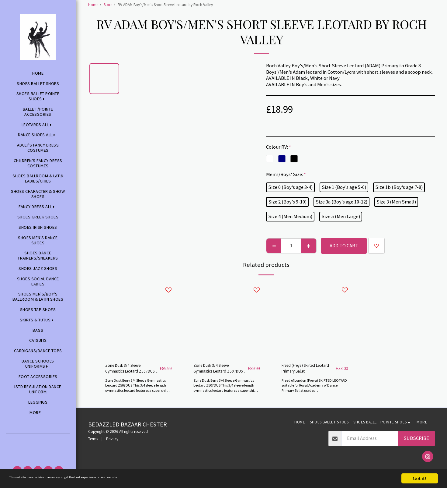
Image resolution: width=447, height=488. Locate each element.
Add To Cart (344, 245)
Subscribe (416, 441)
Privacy (112, 441)
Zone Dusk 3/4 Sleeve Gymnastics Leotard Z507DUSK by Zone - (215, 370)
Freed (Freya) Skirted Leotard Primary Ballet (306, 370)
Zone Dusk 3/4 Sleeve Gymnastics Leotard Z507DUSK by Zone (127, 370)
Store (108, 4)
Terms (93, 441)
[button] (37, 442)
